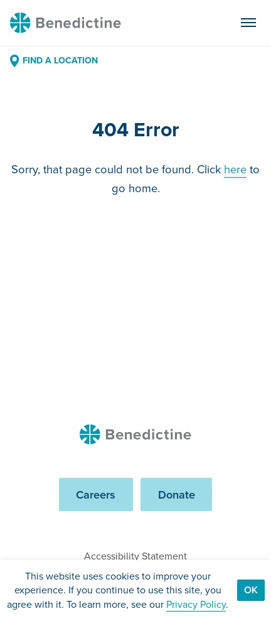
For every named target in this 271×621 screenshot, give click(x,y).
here (235, 169)
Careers (95, 494)
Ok (251, 590)
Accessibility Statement (135, 556)
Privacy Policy (196, 604)
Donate (176, 494)
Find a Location (53, 60)
